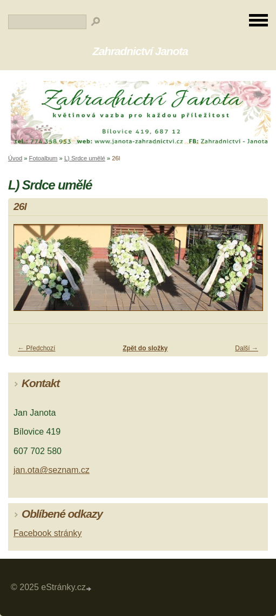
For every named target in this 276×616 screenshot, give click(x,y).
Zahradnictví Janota (140, 51)
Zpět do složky (145, 348)
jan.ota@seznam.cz (52, 470)
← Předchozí (36, 348)
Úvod (15, 158)
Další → (246, 348)
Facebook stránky (48, 533)
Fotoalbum (43, 158)
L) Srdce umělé (84, 158)
